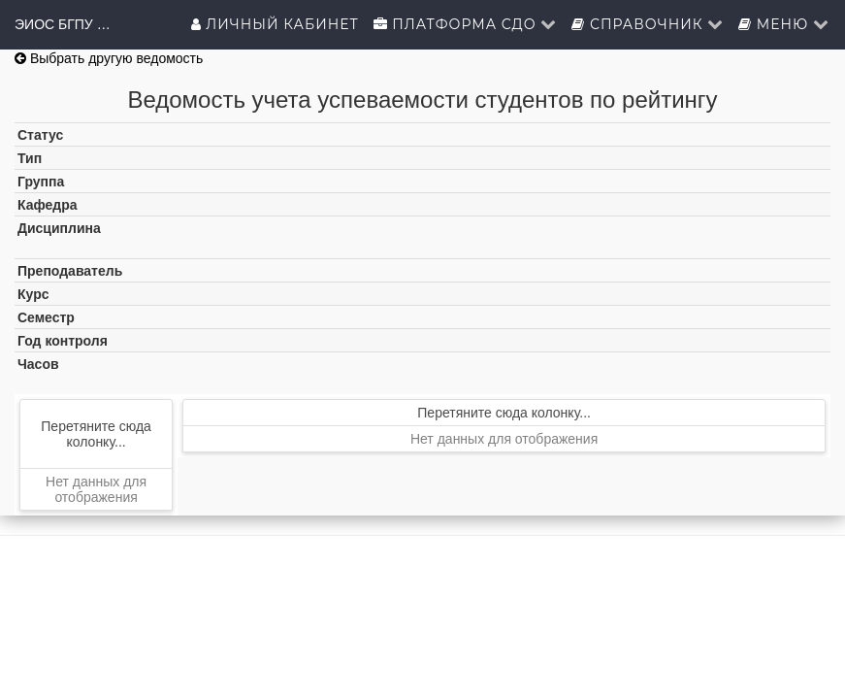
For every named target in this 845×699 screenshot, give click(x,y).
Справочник (647, 24)
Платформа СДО (466, 24)
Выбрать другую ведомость (109, 58)
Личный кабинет (275, 24)
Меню (783, 24)
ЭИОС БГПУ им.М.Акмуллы (63, 24)
